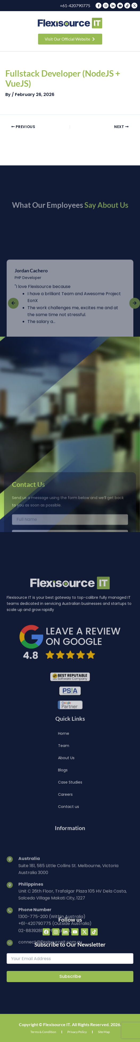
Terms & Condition (43, 1032)
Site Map (104, 1032)
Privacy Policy (77, 1032)
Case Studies (70, 833)
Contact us (68, 858)
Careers (65, 845)
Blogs (63, 821)
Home (63, 785)
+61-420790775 (75, 5)
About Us (66, 809)
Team (63, 797)
